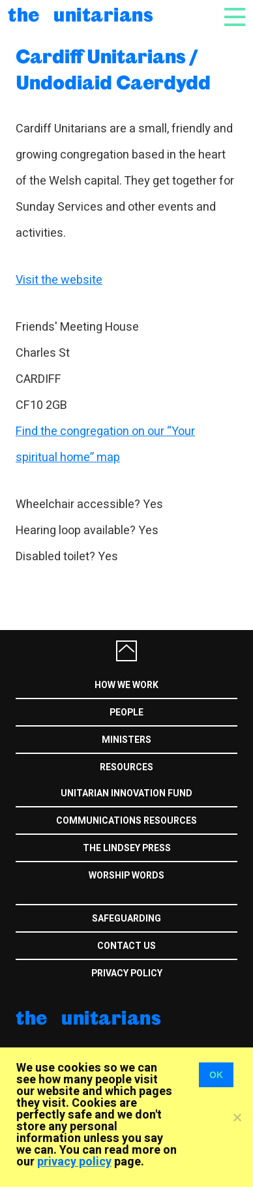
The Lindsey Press (127, 848)
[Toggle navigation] (235, 21)
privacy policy (74, 1162)
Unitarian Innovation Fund (126, 793)
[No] (236, 1117)
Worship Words (126, 875)
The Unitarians (80, 14)
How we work (126, 685)
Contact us (126, 946)
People (126, 712)
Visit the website (59, 280)
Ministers (126, 740)
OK (216, 1075)
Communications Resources (126, 821)
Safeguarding (126, 918)
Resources (126, 767)
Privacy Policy (126, 973)
